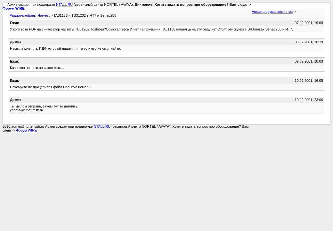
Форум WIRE (14, 8)
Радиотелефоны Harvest (30, 15)
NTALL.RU (64, 4)
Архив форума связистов (272, 11)
